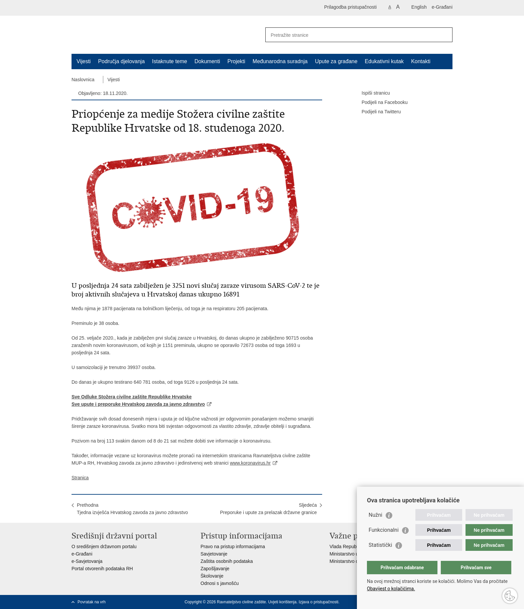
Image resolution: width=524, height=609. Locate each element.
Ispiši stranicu (371, 93)
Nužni (375, 515)
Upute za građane (336, 61)
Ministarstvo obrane (350, 561)
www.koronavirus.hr (250, 463)
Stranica (80, 477)
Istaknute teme (169, 61)
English (419, 7)
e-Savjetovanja (87, 561)
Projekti (236, 61)
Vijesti (84, 61)
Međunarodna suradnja (280, 61)
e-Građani (442, 7)
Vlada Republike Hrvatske (356, 546)
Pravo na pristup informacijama (233, 546)
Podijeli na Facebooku (380, 103)
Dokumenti (207, 61)
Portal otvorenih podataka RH (102, 568)
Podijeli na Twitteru (376, 112)
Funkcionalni (384, 530)
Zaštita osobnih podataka (227, 561)
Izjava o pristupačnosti (319, 602)
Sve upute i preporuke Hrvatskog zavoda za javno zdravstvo (138, 404)
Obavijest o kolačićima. (391, 588)
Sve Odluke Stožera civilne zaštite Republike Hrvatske (131, 396)
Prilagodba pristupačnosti (350, 7)
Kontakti (420, 61)
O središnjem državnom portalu (104, 546)
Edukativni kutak (384, 61)
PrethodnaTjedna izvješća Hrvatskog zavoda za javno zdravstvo (132, 508)
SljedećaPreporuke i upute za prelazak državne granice (268, 508)
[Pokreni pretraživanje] (444, 34)
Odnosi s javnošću (220, 583)
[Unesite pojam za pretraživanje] (351, 34)
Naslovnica (83, 79)
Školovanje (212, 576)
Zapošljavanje (215, 568)
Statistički (380, 545)
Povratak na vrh (92, 602)
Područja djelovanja (121, 61)
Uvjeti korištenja (282, 602)
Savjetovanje (214, 554)
